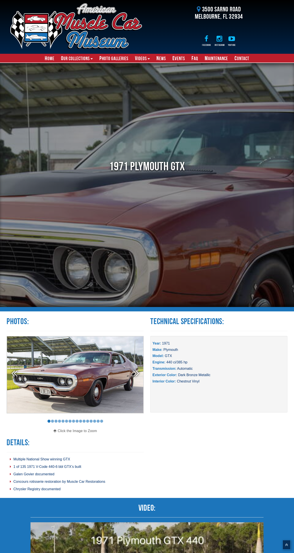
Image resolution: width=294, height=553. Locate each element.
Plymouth (170, 350)
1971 (166, 343)
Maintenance (216, 58)
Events (178, 58)
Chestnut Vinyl (188, 381)
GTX (168, 356)
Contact (242, 58)
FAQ (195, 58)
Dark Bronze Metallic (194, 375)
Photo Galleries (113, 58)
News (161, 58)
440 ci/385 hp (176, 362)
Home (49, 58)
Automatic (185, 368)
